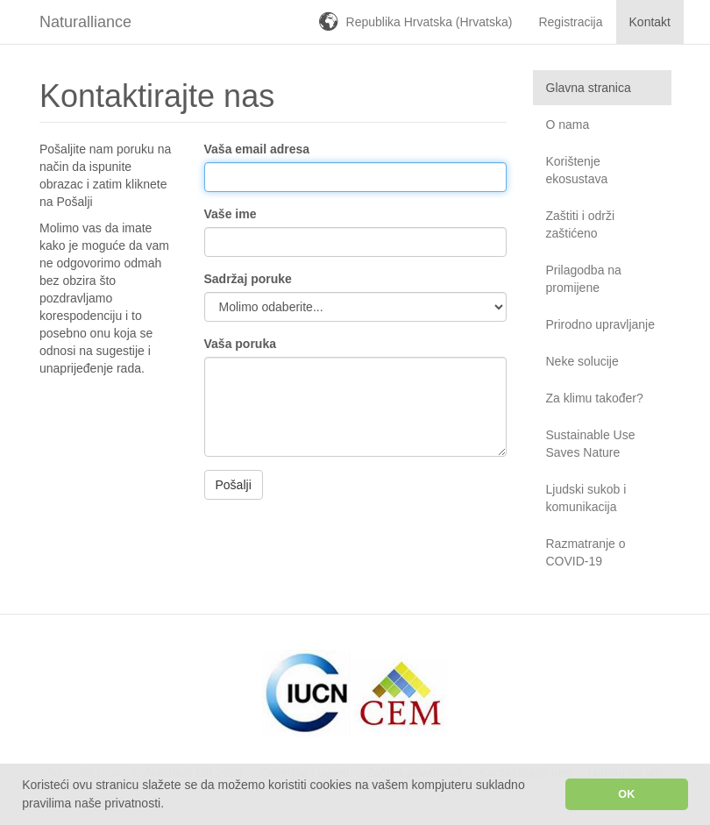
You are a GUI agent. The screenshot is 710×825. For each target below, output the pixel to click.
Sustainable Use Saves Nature (590, 443)
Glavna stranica (588, 88)
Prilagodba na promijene (583, 279)
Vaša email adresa (257, 149)
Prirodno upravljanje (601, 324)
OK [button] (626, 794)
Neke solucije (582, 361)
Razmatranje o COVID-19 (586, 552)
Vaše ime (230, 214)
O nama (568, 124)
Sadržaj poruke (248, 279)
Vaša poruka (240, 344)
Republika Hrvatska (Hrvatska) (429, 22)
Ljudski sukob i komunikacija (586, 498)
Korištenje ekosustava (577, 170)
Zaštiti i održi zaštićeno (580, 224)
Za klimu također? (594, 398)
